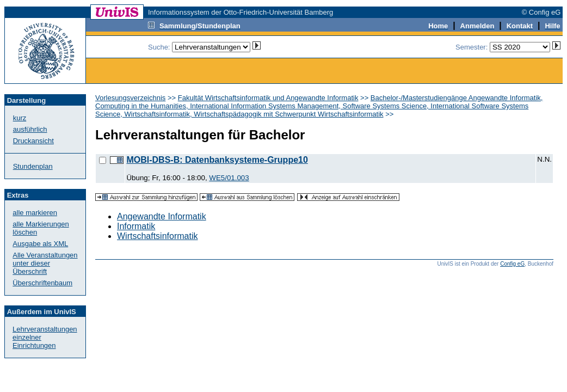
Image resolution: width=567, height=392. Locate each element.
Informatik (136, 226)
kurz (20, 118)
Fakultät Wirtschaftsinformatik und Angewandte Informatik (268, 98)
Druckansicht (33, 141)
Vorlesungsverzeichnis (130, 98)
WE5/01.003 (229, 178)
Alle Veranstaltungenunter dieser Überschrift (45, 263)
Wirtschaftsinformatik (157, 236)
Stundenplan (33, 166)
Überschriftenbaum (42, 283)
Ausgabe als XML (40, 244)
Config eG (512, 264)
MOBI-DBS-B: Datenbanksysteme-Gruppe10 (216, 159)
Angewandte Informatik (161, 216)
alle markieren (35, 213)
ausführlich (30, 129)
